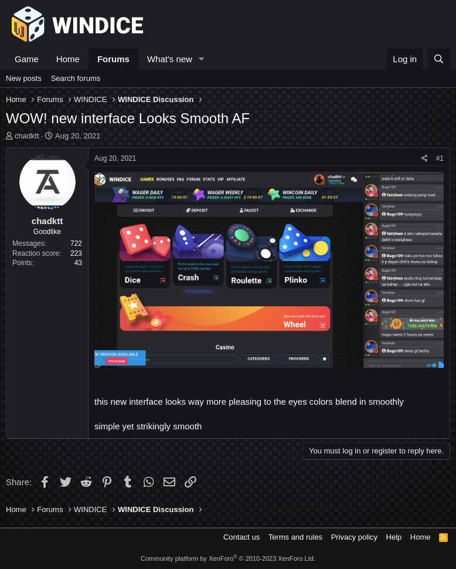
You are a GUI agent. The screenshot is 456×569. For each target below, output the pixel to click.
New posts (24, 78)
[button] (201, 59)
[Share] (424, 158)
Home (68, 59)
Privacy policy (354, 537)
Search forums (76, 78)
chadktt (27, 135)
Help (394, 537)
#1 (440, 158)
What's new (169, 59)
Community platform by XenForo (228, 558)
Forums (113, 59)
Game (27, 59)
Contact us (241, 537)
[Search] (438, 59)
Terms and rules (295, 537)
